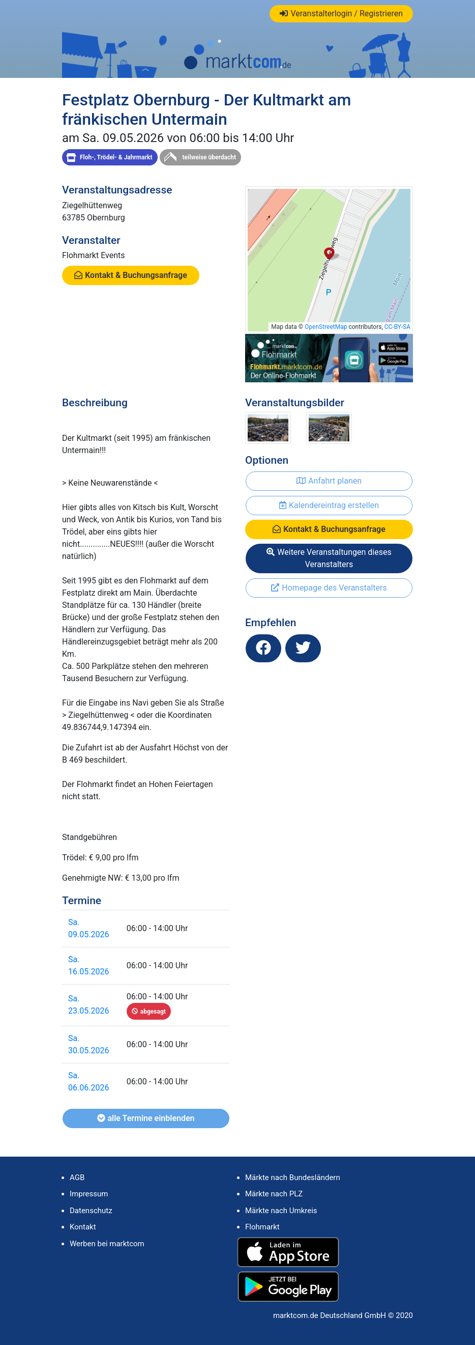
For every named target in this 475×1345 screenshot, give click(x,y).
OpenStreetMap (326, 326)
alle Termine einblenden (145, 1118)
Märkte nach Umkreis (281, 1210)
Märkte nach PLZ (274, 1193)
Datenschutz (91, 1210)
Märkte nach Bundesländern (292, 1177)
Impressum (89, 1193)
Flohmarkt (262, 1226)
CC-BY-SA (397, 326)
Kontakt (83, 1226)
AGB (77, 1177)
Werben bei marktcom (107, 1243)
